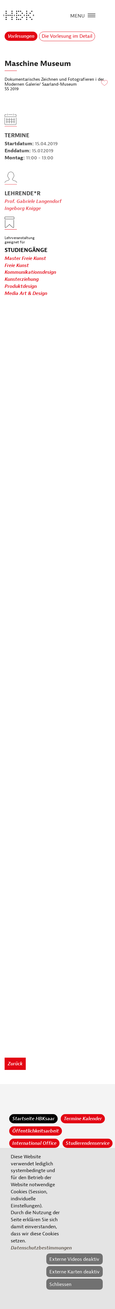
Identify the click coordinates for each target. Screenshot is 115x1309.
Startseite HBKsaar (33, 1119)
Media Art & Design (26, 294)
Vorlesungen (21, 36)
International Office (34, 1143)
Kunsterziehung (22, 280)
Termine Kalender (83, 1119)
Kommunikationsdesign (30, 272)
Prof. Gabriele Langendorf (33, 210)
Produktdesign (21, 287)
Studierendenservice (87, 1143)
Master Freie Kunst (25, 258)
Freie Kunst (17, 265)
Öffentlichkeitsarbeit (35, 1131)
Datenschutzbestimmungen (41, 1248)
